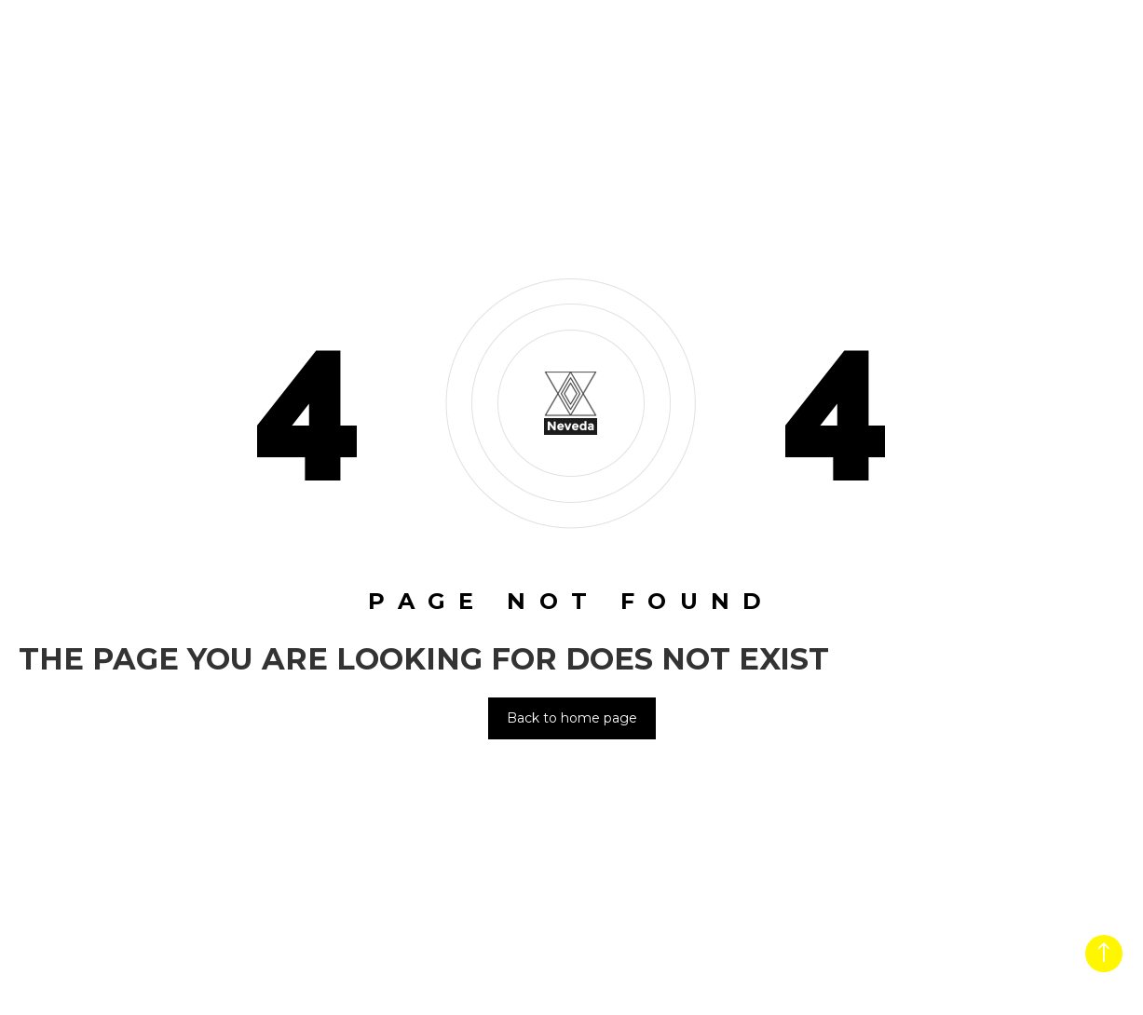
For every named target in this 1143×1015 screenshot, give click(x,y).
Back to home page (572, 718)
